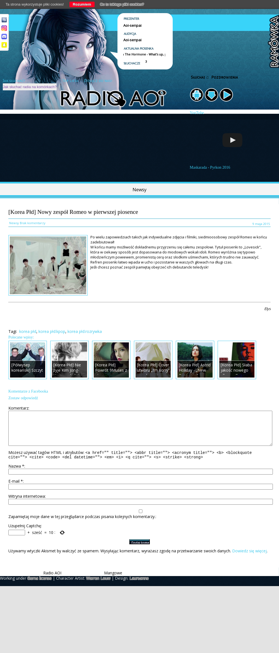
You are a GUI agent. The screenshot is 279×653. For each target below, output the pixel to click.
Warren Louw (98, 585)
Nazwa (16, 473)
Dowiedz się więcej (249, 558)
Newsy (139, 190)
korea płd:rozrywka (85, 331)
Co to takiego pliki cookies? (122, 4)
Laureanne (139, 585)
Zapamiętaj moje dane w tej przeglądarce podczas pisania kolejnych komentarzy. (81, 524)
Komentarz (18, 408)
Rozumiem (82, 4)
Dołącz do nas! (98, 81)
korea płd (27, 331)
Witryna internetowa (26, 503)
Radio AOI (52, 580)
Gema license (39, 585)
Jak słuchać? (14, 81)
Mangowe (113, 580)
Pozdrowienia (224, 77)
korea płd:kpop (52, 331)
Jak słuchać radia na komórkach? (30, 87)
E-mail (15, 488)
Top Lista (70, 81)
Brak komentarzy (32, 223)
